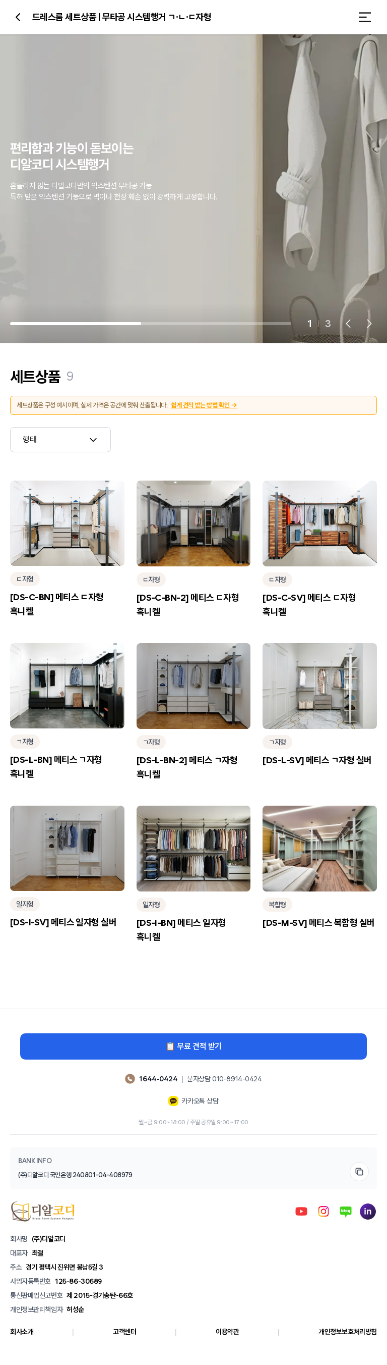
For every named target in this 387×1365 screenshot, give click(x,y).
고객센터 (124, 1332)
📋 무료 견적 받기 (193, 1046)
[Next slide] (369, 323)
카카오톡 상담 (193, 1101)
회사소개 (21, 1332)
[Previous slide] (348, 323)
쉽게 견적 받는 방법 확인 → (204, 405)
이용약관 (227, 1332)
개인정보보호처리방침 (347, 1332)
